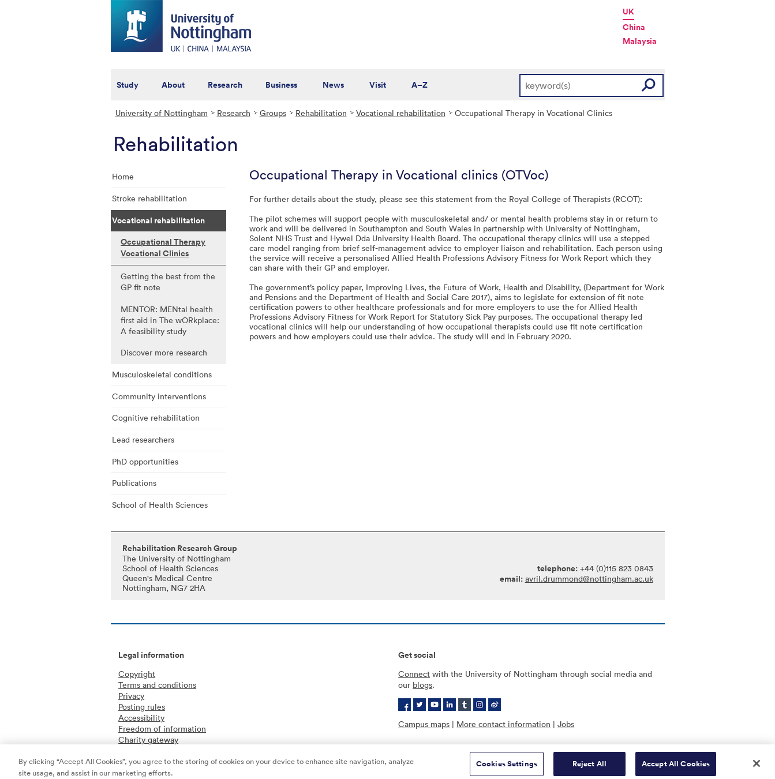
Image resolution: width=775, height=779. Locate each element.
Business (281, 85)
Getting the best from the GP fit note (168, 282)
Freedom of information (162, 728)
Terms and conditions (157, 684)
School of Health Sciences (160, 504)
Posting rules (141, 706)
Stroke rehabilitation (149, 198)
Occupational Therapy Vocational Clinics (163, 247)
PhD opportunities (145, 461)
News (333, 85)
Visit (377, 85)
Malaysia (640, 41)
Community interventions (159, 396)
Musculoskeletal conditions (162, 374)
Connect (414, 673)
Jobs (565, 723)
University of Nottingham (161, 112)
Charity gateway (148, 739)
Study (127, 85)
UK (628, 11)
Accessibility (141, 717)
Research (225, 85)
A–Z (419, 85)
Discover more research (164, 352)
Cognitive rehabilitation (156, 417)
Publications (134, 482)
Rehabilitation (321, 112)
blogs (422, 684)
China (634, 27)
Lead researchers (143, 439)
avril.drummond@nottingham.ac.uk (589, 578)
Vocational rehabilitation (400, 112)
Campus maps (424, 723)
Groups (273, 112)
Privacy (131, 695)
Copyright (136, 673)
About (173, 85)
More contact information (503, 723)
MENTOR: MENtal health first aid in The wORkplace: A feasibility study (170, 320)
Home (123, 176)
